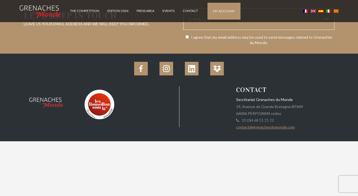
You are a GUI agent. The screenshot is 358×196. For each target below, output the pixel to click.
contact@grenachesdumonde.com (265, 127)
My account (224, 11)
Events (169, 11)
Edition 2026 (117, 11)
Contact (190, 11)
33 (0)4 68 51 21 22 (257, 120)
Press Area (145, 11)
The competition (84, 11)
